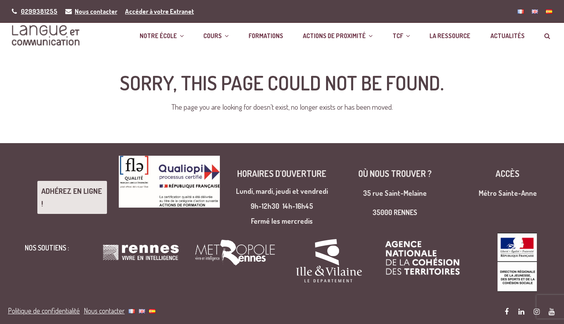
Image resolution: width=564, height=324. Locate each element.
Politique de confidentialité (44, 308)
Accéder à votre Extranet (159, 11)
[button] (547, 35)
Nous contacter (96, 11)
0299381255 (39, 11)
